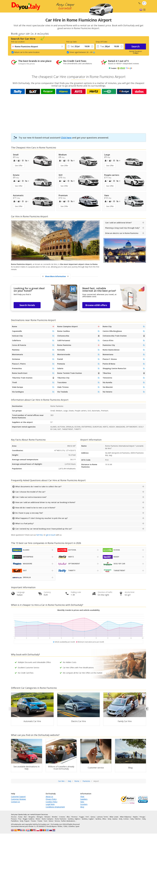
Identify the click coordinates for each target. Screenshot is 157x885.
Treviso (33, 821)
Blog (82, 807)
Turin (45, 821)
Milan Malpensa (125, 817)
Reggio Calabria (28, 819)
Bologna (40, 817)
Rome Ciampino (47, 819)
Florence (74, 817)
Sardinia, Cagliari (88, 819)
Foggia (81, 817)
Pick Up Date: (71, 42)
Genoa (93, 817)
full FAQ (39, 535)
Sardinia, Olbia (100, 819)
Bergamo (32, 817)
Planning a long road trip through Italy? (122, 228)
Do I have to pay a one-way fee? (29, 513)
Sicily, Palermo (135, 819)
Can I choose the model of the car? (30, 492)
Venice (51, 821)
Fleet (82, 796)
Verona (57, 821)
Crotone (62, 817)
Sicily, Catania (112, 819)
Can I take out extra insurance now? (30, 497)
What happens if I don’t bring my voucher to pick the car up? (41, 518)
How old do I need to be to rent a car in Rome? (35, 507)
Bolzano (47, 817)
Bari (25, 817)
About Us (49, 796)
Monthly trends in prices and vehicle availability (78, 610)
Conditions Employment (55, 807)
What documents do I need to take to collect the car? (38, 486)
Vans (82, 802)
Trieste (39, 821)
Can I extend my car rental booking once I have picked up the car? (43, 529)
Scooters (83, 804)
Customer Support (18, 796)
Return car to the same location (26, 52)
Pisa (19, 819)
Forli (87, 817)
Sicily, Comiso (124, 819)
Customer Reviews (18, 799)
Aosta (20, 817)
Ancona (13, 817)
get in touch (50, 535)
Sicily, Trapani (24, 821)
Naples (135, 817)
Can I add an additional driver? (118, 222)
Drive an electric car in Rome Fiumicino (121, 233)
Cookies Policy (51, 802)
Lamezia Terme (102, 817)
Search (135, 46)
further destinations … (68, 821)
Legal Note (50, 804)
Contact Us (15, 802)
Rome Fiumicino (60, 819)
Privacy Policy (51, 799)
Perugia (142, 817)
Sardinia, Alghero (74, 819)
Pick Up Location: (18, 42)
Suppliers (83, 799)
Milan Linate (114, 817)
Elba (68, 817)
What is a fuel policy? (24, 523)
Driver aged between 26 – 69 (82, 52)
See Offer (18, 165)
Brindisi (54, 817)
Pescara (14, 819)
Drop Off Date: (101, 42)
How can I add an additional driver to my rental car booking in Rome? (45, 502)
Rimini (38, 819)
